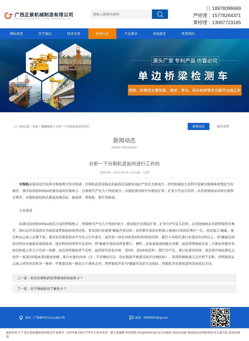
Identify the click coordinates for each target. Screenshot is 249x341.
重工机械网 (117, 332)
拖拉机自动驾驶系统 (200, 332)
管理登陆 (131, 332)
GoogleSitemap (147, 332)
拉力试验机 (165, 332)
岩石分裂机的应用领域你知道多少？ (56, 278)
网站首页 (16, 33)
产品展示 (131, 33)
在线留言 (159, 33)
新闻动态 (102, 33)
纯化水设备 (180, 332)
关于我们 (45, 33)
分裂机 (24, 184)
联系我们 (188, 33)
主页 (35, 126)
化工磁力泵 (221, 332)
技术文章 (73, 33)
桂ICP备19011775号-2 (81, 332)
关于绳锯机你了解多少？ (48, 288)
